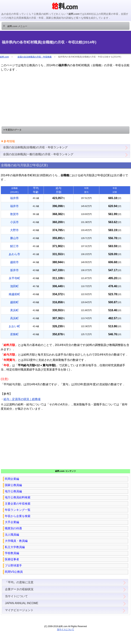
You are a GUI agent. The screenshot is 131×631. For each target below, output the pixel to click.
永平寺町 (14, 278)
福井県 (14, 198)
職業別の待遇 (13, 528)
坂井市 (14, 270)
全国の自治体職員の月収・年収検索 (34, 57)
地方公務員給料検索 (17, 497)
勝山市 (14, 238)
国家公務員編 (13, 485)
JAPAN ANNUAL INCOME (21, 603)
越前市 (14, 262)
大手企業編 (12, 522)
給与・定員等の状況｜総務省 (22, 399)
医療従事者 (12, 559)
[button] (65, 26)
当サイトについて (16, 596)
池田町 (14, 286)
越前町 (14, 302)
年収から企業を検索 (17, 516)
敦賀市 (14, 214)
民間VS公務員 (14, 571)
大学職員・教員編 (16, 540)
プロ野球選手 (13, 565)
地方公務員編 (13, 491)
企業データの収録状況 (19, 589)
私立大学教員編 (15, 547)
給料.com (4, 57)
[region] (65, 98)
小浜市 (14, 222)
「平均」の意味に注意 (19, 582)
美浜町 (14, 310)
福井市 (14, 206)
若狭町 (14, 334)
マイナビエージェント (19, 610)
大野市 (14, 230)
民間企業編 (12, 478)
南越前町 (14, 294)
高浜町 (14, 318)
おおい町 (14, 326)
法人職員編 (12, 534)
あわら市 (14, 254)
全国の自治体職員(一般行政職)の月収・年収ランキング (38, 154)
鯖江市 (14, 246)
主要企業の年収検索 (17, 503)
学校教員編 (12, 553)
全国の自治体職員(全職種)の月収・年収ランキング (35, 147)
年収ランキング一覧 (17, 509)
